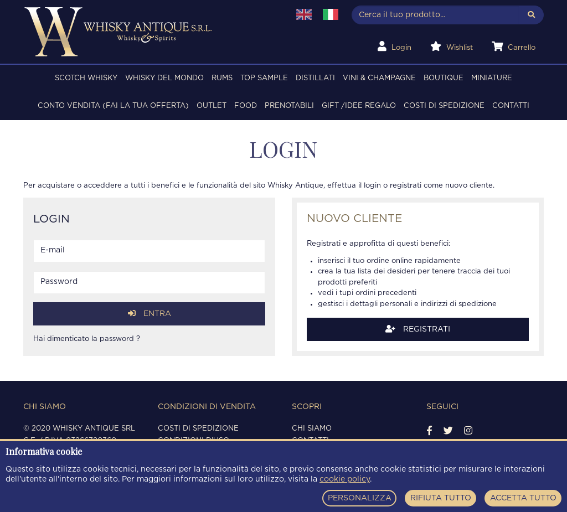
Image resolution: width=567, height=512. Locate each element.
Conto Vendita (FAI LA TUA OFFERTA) (113, 106)
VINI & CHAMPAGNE (379, 78)
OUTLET (211, 106)
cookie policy (344, 479)
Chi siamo (312, 428)
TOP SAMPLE (264, 78)
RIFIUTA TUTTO (440, 498)
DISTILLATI (315, 78)
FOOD (245, 106)
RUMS (222, 78)
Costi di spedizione (444, 106)
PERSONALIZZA (359, 498)
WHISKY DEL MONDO (164, 78)
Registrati (417, 329)
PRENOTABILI (289, 106)
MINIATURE (491, 78)
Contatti (510, 106)
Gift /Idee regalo (359, 106)
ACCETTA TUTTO (523, 498)
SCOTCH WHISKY (86, 78)
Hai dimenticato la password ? (86, 339)
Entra (149, 313)
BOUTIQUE (443, 78)
